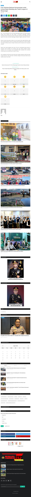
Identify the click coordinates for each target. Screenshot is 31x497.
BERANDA (2, 5)
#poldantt (24, 396)
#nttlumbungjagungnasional (12, 400)
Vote (2, 426)
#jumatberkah (17, 398)
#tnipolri (16, 396)
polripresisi (20, 396)
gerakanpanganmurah (21, 400)
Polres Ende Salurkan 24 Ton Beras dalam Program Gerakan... (11, 163)
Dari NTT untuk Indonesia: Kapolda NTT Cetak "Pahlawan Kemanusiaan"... (18, 387)
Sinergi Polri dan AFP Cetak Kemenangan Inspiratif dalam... (11, 229)
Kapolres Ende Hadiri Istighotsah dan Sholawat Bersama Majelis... (12, 251)
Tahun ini (25, 365)
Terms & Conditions (15, 493)
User (2, 13)
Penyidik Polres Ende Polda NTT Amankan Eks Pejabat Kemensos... (15, 335)
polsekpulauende (3, 396)
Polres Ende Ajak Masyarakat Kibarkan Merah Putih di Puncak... (12, 207)
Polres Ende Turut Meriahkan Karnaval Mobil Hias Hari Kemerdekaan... (13, 185)
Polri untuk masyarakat (4, 398)
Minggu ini (5, 365)
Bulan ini (15, 365)
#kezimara (21, 398)
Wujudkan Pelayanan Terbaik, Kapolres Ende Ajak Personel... (15, 469)
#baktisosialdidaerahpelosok (10, 402)
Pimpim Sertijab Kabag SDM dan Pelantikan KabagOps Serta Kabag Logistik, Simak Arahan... (15, 69)
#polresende (3, 402)
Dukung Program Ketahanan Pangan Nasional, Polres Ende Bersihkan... (16, 473)
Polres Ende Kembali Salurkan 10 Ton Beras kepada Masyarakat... (12, 141)
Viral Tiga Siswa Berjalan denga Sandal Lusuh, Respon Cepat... (16, 382)
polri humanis (11, 398)
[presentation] (27, 19)
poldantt (26, 398)
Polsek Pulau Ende (10, 396)
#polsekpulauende (4, 400)
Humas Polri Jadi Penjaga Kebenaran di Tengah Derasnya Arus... (15, 464)
